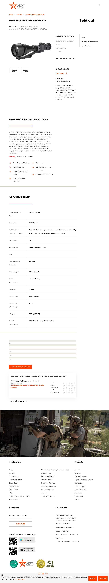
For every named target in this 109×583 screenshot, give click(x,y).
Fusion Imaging (80, 486)
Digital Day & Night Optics (84, 480)
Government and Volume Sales (19, 496)
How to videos (14, 499)
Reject (93, 578)
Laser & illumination (81, 490)
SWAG (77, 499)
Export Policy (13, 490)
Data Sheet (60, 73)
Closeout (78, 473)
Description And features (90, 41)
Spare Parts (79, 496)
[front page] (26, 563)
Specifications (86, 46)
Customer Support (15, 480)
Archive (19, 14)
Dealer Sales (13, 483)
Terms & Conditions (47, 496)
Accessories (79, 493)
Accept (103, 578)
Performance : (56, 390)
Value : (53, 385)
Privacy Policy (46, 473)
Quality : (53, 383)
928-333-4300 (65, 523)
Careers (11, 473)
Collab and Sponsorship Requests (67, 541)
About (11, 470)
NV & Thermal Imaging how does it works (55, 470)
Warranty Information (48, 486)
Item (83, 37)
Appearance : (55, 392)
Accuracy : (54, 388)
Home (11, 14)
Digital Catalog (14, 486)
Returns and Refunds (48, 476)
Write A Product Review (20, 367)
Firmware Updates (47, 490)
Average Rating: (19, 381)
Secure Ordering (47, 480)
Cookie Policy (13, 476)
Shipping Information (48, 483)
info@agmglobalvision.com (65, 527)
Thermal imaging (81, 476)
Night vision (79, 483)
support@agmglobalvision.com (67, 534)
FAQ (10, 493)
